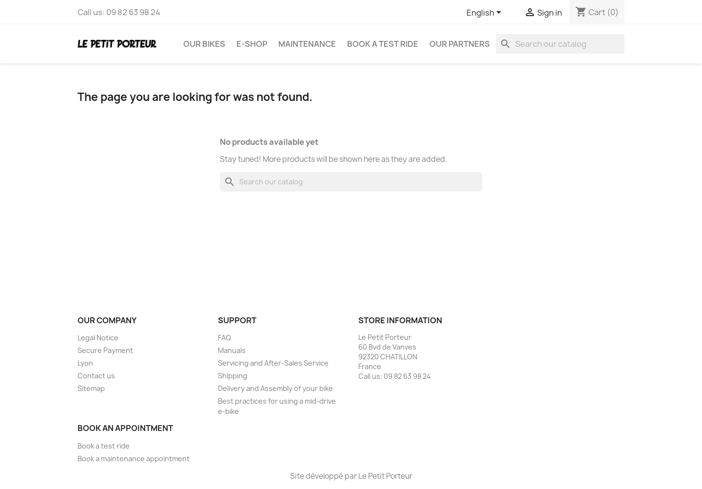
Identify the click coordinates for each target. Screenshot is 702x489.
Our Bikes (204, 44)
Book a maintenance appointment (134, 458)
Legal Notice (98, 337)
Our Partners (459, 44)
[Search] (560, 44)
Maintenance (307, 44)
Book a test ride (382, 44)
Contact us (96, 375)
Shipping (232, 375)
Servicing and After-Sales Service (273, 363)
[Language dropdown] (486, 13)
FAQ (224, 337)
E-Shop (251, 44)
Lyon (85, 363)
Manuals (232, 350)
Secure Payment (105, 350)
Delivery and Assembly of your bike (275, 388)
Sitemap (91, 388)
